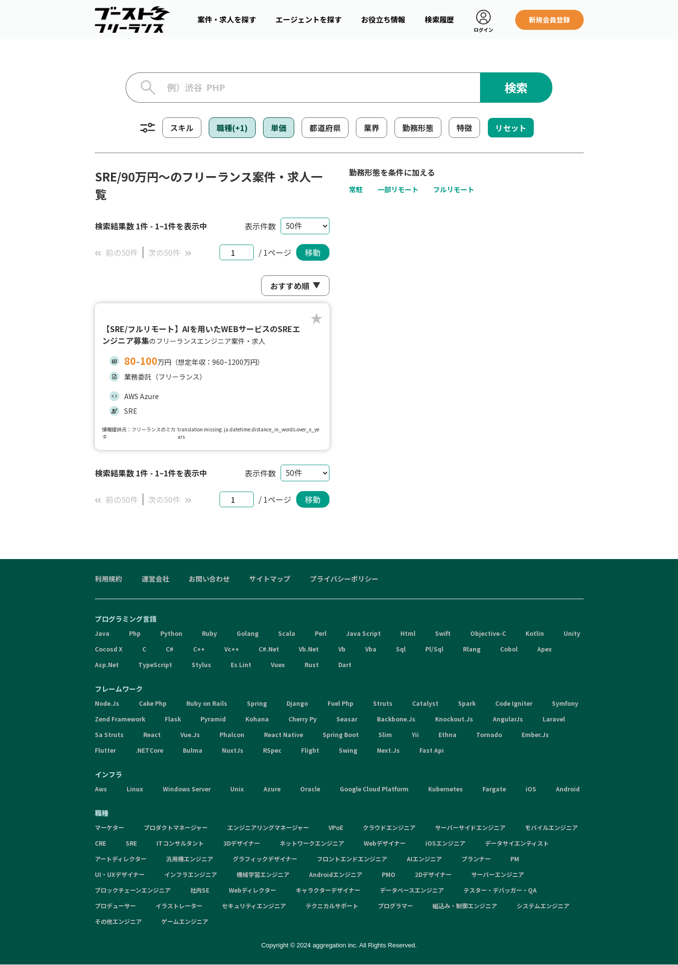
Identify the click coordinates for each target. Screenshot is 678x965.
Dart (344, 664)
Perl (321, 633)
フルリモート (453, 189)
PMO (388, 874)
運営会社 (155, 578)
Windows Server (187, 789)
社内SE (199, 890)
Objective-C (488, 633)
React (152, 734)
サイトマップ (269, 578)
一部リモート (397, 189)
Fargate (494, 789)
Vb (342, 649)
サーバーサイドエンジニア (470, 827)
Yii (415, 734)
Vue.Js (190, 734)
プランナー (476, 858)
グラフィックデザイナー (265, 858)
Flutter (105, 750)
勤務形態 (418, 128)
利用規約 (108, 578)
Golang (248, 633)
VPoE (335, 827)
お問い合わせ (209, 578)
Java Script (363, 633)
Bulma (192, 750)
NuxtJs (232, 750)
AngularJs (508, 719)
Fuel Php (340, 703)
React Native (283, 734)
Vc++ (231, 649)
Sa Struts (109, 734)
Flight (310, 750)
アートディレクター (121, 858)
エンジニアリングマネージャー (268, 827)
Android (568, 789)
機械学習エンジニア (263, 874)
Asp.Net (107, 664)
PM (514, 858)
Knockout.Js (454, 719)
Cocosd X (109, 649)
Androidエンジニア (335, 874)
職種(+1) (232, 128)
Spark (467, 703)
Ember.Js (535, 734)
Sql (401, 649)
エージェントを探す (309, 19)
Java (102, 633)
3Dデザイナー (241, 843)
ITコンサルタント (180, 843)
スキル (182, 128)
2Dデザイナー (433, 874)
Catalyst (425, 703)
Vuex (278, 664)
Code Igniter (513, 703)
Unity (572, 633)
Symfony (565, 703)
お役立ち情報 (383, 19)
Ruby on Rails (206, 703)
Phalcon (231, 734)
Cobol (509, 649)
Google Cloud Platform (374, 789)
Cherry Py (302, 719)
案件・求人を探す (226, 19)
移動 (313, 252)
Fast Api (431, 750)
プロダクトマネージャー (176, 827)
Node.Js (107, 703)
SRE (131, 843)
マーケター (109, 827)
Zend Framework (120, 719)
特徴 (464, 128)
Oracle (310, 789)
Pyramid (213, 719)
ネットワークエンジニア (312, 843)
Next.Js (388, 750)
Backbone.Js (396, 719)
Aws (101, 789)
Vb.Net (309, 649)
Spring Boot (341, 734)
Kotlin (534, 633)
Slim (385, 734)
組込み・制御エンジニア (465, 905)
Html (408, 633)
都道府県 (325, 128)
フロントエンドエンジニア (352, 858)
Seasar (346, 719)
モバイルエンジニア (551, 827)
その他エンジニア (118, 921)
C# (170, 649)
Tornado (489, 734)
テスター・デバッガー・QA (500, 890)
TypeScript (155, 664)
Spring (257, 703)
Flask (173, 719)
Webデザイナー (385, 843)
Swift (443, 633)
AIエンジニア (424, 858)
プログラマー (395, 905)
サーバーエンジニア (497, 874)
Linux (135, 789)
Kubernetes (445, 789)
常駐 (356, 189)
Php (135, 633)
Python (171, 633)
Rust (312, 664)
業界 (371, 128)
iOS (530, 789)
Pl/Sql (434, 649)
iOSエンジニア (445, 843)
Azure (272, 789)
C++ (199, 649)
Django (297, 703)
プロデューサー (115, 905)
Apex (544, 649)
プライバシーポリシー (344, 578)
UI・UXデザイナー (120, 874)
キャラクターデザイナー (328, 890)
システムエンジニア (543, 905)
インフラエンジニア (190, 874)
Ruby (209, 633)
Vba (370, 649)
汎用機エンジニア (189, 858)
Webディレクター (252, 890)
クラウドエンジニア (389, 827)
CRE (100, 843)
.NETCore (149, 750)
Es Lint (241, 664)
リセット (510, 128)
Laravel (554, 719)
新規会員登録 (549, 19)
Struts (383, 703)
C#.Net (269, 649)
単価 (278, 128)
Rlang (472, 649)
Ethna (447, 734)
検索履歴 (439, 19)
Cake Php (153, 703)
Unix (237, 789)
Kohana (257, 719)
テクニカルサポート (332, 905)
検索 (516, 87)
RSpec (272, 750)
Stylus (201, 664)
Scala (286, 633)
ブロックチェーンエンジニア (133, 890)
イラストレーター (178, 905)
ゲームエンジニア (184, 921)
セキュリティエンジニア (254, 905)
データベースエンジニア (412, 890)
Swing (348, 750)
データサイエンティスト (517, 843)
